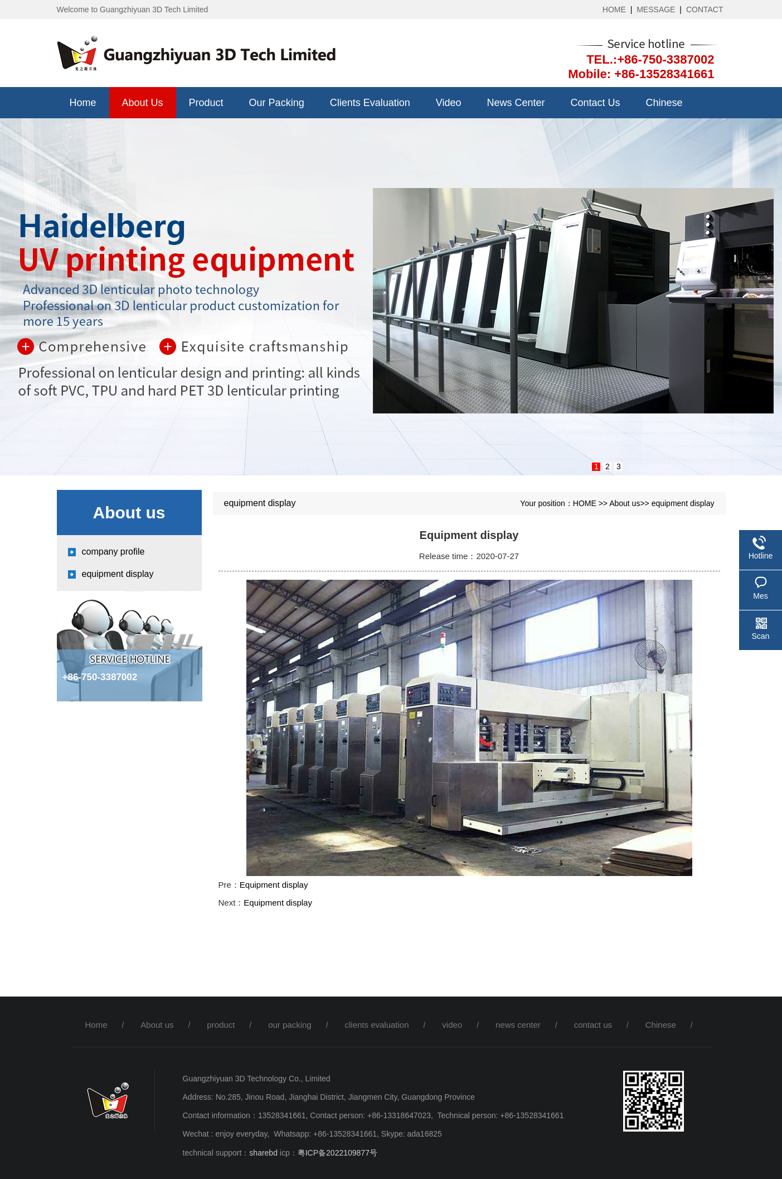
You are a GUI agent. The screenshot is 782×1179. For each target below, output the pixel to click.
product (206, 102)
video (449, 102)
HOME (614, 9)
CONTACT (704, 9)
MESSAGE (656, 9)
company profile (113, 551)
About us (142, 102)
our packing (276, 102)
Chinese (664, 102)
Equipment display (274, 884)
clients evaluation (370, 102)
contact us (595, 102)
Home (83, 102)
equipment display (118, 574)
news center (516, 102)
